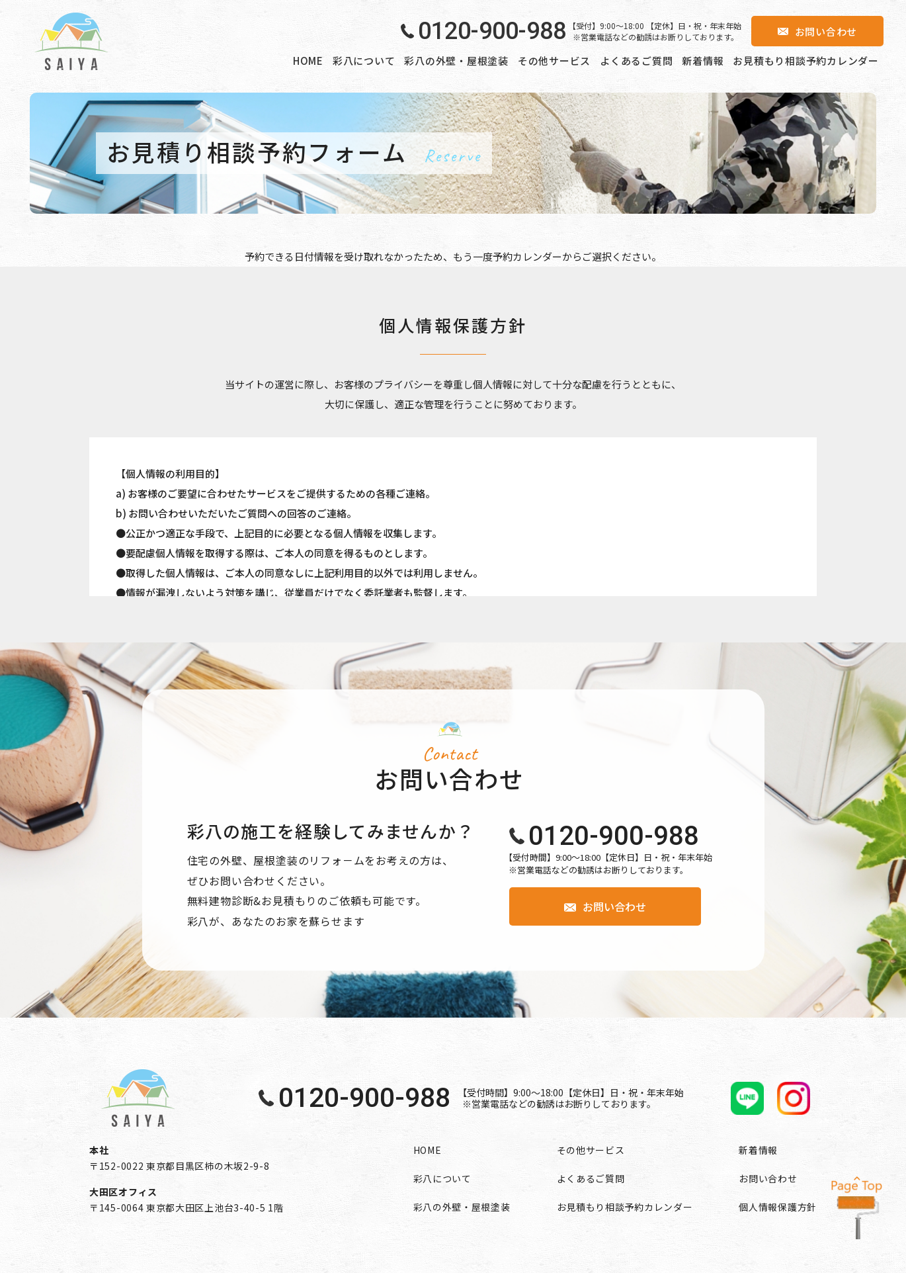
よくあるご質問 (636, 60)
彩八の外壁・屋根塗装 (456, 60)
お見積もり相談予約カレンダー (806, 60)
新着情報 (702, 60)
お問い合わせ (768, 1178)
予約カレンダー (527, 256)
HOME (308, 60)
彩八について (364, 60)
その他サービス (554, 60)
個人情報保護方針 (778, 1206)
